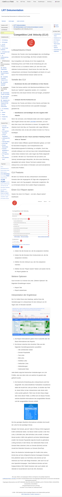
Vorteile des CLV (57, 37)
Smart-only (5, 191)
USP (1, 198)
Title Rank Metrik (5, 141)
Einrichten (7, 174)
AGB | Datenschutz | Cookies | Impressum (30, 494)
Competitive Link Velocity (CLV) (4, 89)
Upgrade (7, 196)
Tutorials (3, 119)
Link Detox (13, 478)
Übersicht (7, 198)
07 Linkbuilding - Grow (5, 109)
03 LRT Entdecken (3, 45)
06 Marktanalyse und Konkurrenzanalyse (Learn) (28, 27)
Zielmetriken (4, 198)
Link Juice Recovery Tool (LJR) (5, 127)
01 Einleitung (4, 40)
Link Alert (33, 121)
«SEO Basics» (4, 189)
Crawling (8, 170)
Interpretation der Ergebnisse (57, 50)
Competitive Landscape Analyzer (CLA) (4, 78)
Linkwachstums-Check (57, 35)
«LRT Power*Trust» (3, 185)
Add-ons (2, 166)
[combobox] (7, 33)
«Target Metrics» (3, 196)
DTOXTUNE (5, 143)
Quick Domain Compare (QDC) (5, 97)
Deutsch (56, 26)
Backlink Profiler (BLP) (4, 68)
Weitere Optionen (56, 46)
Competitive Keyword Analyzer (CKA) (5, 73)
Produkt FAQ (4, 117)
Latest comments (20, 21)
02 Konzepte (4, 42)
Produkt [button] (29, 1)
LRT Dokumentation (12, 10)
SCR (1, 189)
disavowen (5, 172)
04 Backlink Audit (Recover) (5, 52)
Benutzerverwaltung (3, 170)
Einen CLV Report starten (57, 42)
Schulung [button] (49, 1)
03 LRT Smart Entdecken (4, 48)
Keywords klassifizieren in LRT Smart (5, 150)
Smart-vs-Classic (5, 193)
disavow (2, 172)
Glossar (3, 112)
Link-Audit (5, 183)
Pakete (3, 114)
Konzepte (5, 177)
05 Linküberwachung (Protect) (4, 57)
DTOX (2, 174)
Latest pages (11, 21)
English (57, 1)
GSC (7, 176)
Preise (34, 1)
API (8, 168)
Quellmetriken (8, 187)
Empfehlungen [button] (41, 1)
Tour (17, 1)
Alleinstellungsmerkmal (4, 168)
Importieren (2, 177)
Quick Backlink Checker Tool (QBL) (5, 93)
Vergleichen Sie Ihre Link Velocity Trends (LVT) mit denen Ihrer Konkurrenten (5, 103)
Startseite (4, 21)
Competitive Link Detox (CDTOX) (4, 83)
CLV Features (57, 40)
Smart (2, 191)
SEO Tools (22, 1)
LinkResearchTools (7, 478)
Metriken (4, 187)
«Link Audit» (3, 181)
